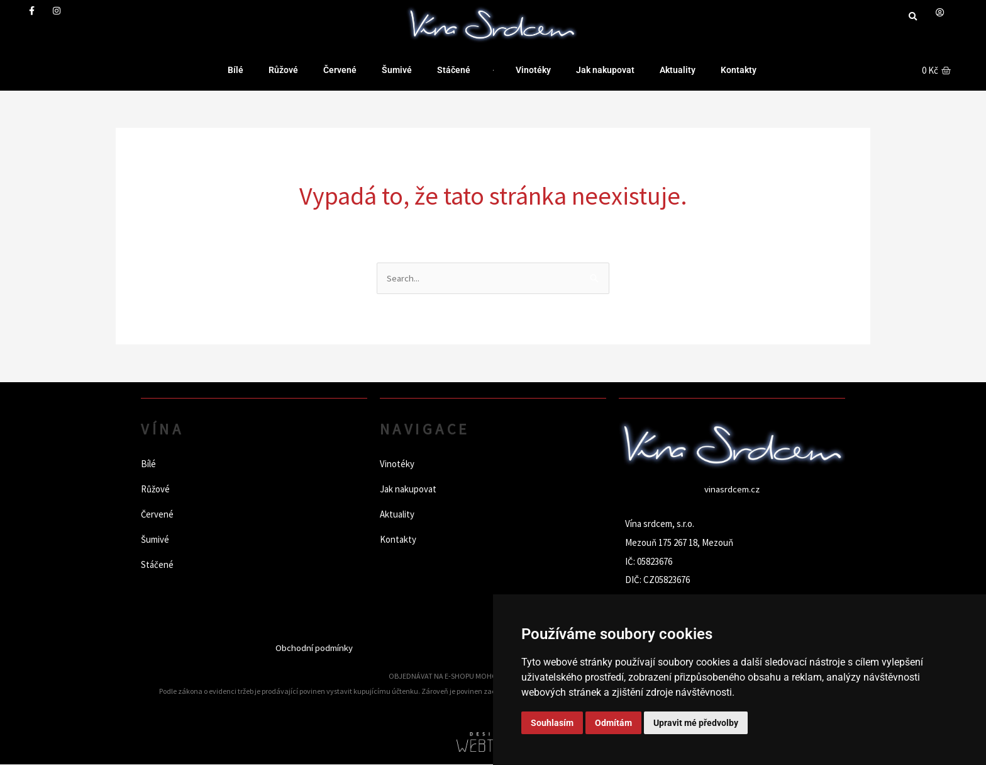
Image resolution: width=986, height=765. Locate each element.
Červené (340, 70)
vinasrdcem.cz (732, 490)
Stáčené (453, 70)
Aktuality (677, 70)
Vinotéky (533, 70)
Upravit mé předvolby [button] (695, 723)
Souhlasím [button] (552, 723)
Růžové (283, 70)
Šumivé (397, 70)
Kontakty (738, 70)
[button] (912, 16)
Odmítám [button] (613, 723)
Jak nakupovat (605, 70)
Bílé (235, 70)
